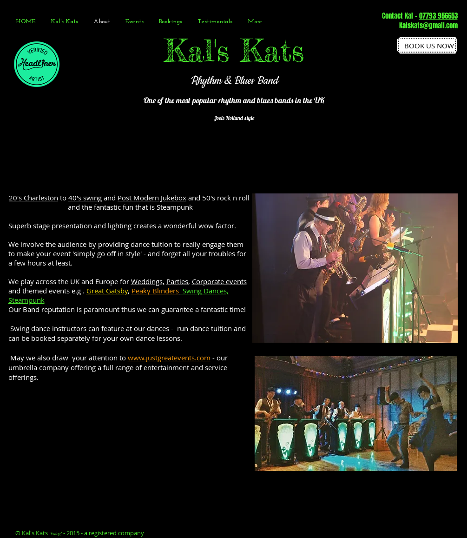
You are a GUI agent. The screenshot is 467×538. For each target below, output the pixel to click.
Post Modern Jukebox (152, 197)
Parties (177, 281)
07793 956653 (438, 16)
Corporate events (219, 281)
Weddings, (147, 281)
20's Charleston (33, 197)
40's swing (85, 197)
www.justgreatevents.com (169, 357)
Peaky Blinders (155, 290)
